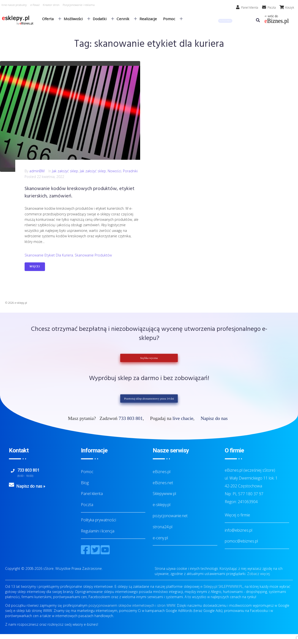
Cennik (125, 18)
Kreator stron (51, 5)
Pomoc (171, 18)
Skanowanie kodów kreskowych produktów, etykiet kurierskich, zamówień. (79, 192)
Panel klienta (92, 493)
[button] (225, 21)
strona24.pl (162, 526)
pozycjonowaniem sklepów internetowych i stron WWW (132, 605)
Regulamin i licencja (97, 531)
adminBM (37, 171)
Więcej (35, 266)
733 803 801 (131, 418)
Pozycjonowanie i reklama (79, 5)
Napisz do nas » (30, 486)
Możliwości (75, 18)
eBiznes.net (163, 482)
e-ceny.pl (160, 538)
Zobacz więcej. (258, 573)
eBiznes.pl (161, 471)
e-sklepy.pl (161, 504)
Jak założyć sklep (65, 171)
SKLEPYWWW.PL (230, 586)
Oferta (49, 18)
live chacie (183, 418)
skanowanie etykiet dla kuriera (49, 255)
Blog (85, 482)
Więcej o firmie (237, 515)
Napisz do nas (214, 418)
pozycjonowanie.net (170, 515)
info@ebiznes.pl (238, 530)
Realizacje (148, 18)
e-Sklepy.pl (208, 586)
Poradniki (130, 171)
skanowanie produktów (93, 255)
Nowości (114, 171)
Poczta (87, 504)
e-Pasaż (35, 5)
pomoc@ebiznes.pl (241, 541)
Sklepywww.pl (164, 493)
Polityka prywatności (98, 520)
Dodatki (101, 18)
